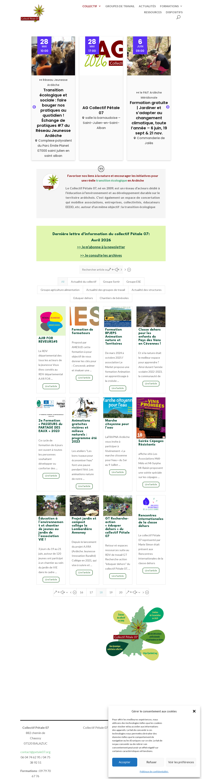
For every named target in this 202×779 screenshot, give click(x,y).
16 (81, 592)
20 (120, 592)
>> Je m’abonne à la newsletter (101, 247)
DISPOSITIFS (174, 12)
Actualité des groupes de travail (105, 289)
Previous (34, 107)
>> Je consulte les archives (101, 255)
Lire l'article (51, 386)
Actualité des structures (147, 289)
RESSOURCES (153, 12)
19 (111, 592)
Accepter (124, 762)
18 (101, 592)
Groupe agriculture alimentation (60, 289)
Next (168, 107)
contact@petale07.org (35, 752)
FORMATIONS (169, 6)
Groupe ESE (133, 281)
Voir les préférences (181, 762)
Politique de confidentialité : (154, 771)
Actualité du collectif (83, 281)
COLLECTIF (89, 6)
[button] (194, 711)
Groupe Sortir (111, 281)
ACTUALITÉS (147, 6)
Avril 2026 (101, 240)
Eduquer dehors (83, 298)
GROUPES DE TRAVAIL (120, 6)
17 (91, 592)
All (62, 281)
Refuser (151, 762)
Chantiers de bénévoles (114, 298)
